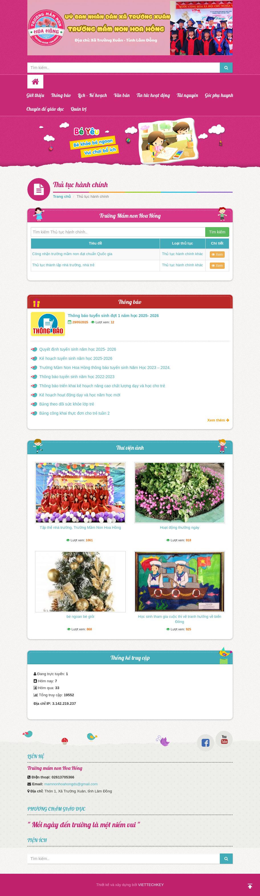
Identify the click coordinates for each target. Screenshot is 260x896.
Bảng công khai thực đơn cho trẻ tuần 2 (74, 413)
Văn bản (122, 95)
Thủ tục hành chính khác (182, 254)
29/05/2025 (80, 322)
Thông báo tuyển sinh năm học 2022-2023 (77, 376)
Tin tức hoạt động (153, 95)
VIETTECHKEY (151, 885)
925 (188, 629)
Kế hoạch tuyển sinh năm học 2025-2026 (75, 358)
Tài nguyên (187, 95)
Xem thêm (218, 420)
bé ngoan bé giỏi (80, 616)
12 (112, 322)
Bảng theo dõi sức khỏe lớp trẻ (66, 404)
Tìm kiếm (217, 232)
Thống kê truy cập (130, 657)
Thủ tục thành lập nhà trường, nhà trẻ (63, 265)
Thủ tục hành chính (80, 184)
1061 (89, 540)
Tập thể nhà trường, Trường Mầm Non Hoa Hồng (80, 527)
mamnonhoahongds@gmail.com (71, 784)
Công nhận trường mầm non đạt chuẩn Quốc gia (72, 254)
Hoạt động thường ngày (179, 527)
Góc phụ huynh (219, 95)
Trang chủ (62, 196)
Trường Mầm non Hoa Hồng (130, 215)
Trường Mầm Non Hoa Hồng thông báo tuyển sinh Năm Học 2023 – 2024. (104, 367)
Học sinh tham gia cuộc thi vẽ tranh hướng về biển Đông (179, 619)
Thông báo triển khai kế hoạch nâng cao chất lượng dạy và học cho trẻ (102, 386)
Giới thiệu (35, 95)
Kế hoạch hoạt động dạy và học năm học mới (79, 395)
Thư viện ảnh (130, 447)
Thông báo (61, 95)
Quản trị (79, 109)
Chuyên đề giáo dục (45, 109)
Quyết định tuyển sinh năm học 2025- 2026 (77, 349)
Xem (217, 255)
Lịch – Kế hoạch (92, 95)
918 (188, 540)
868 (89, 629)
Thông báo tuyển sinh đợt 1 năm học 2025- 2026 (113, 315)
